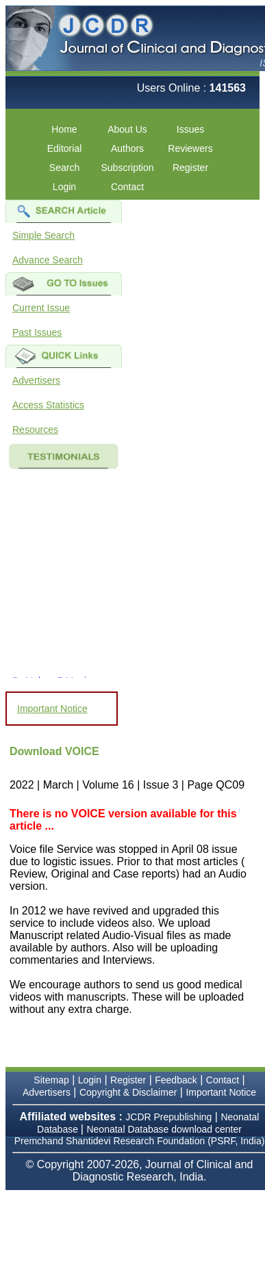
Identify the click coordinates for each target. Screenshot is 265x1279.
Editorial (64, 148)
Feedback (176, 1079)
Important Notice (52, 708)
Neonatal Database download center (164, 1129)
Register (190, 167)
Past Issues (37, 332)
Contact (127, 186)
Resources (35, 429)
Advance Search (47, 259)
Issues (190, 129)
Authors (127, 148)
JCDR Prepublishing (168, 1116)
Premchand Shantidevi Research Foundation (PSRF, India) (139, 1140)
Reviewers (190, 148)
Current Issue (41, 307)
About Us (127, 129)
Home (64, 129)
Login (64, 186)
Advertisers (36, 380)
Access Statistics (48, 404)
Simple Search (43, 235)
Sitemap (51, 1079)
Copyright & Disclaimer (128, 1092)
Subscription (127, 167)
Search (64, 167)
